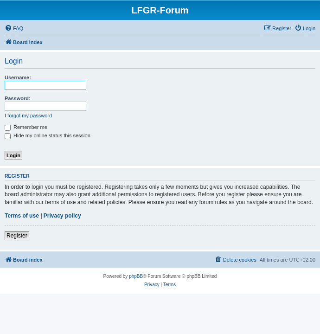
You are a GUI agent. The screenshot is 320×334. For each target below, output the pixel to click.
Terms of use (22, 215)
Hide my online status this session (47, 135)
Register (16, 235)
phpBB (136, 276)
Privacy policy (62, 215)
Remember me (26, 127)
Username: (18, 77)
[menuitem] (14, 28)
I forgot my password (28, 115)
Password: (18, 98)
